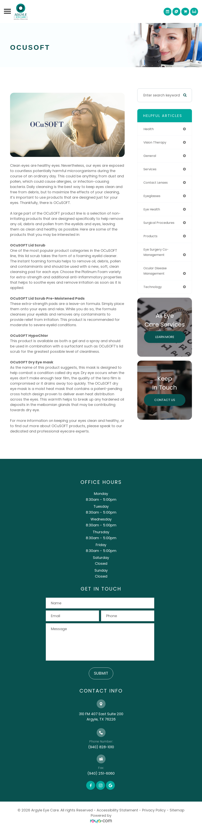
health (148, 129)
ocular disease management (156, 271)
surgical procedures (160, 222)
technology (153, 286)
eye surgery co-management (157, 252)
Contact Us (164, 400)
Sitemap (177, 810)
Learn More (165, 337)
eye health (152, 209)
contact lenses (156, 182)
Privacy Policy (154, 810)
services (150, 169)
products (151, 236)
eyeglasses (152, 196)
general (150, 155)
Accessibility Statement (117, 810)
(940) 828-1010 (101, 746)
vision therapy (155, 142)
